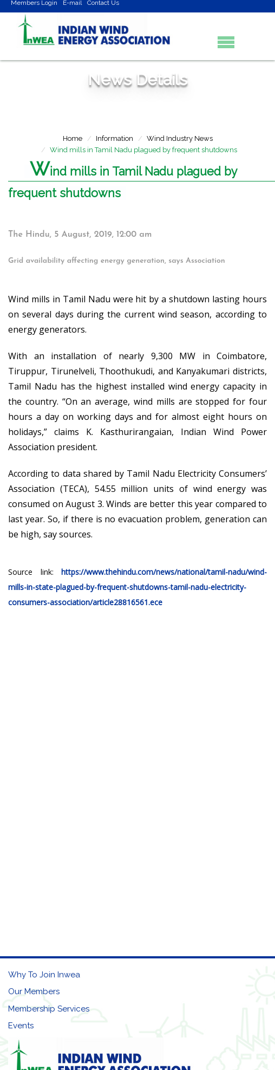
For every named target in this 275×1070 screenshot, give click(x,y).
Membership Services (48, 1009)
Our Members (34, 991)
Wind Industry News (180, 138)
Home (72, 138)
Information (114, 138)
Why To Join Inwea (44, 975)
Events (21, 1025)
